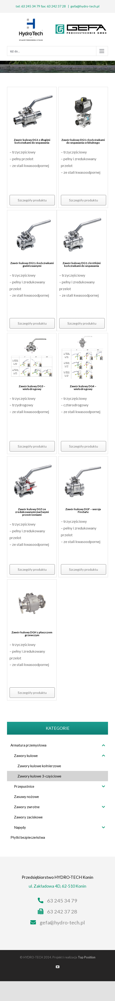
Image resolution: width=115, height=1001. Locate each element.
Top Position (86, 957)
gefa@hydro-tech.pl (84, 6)
